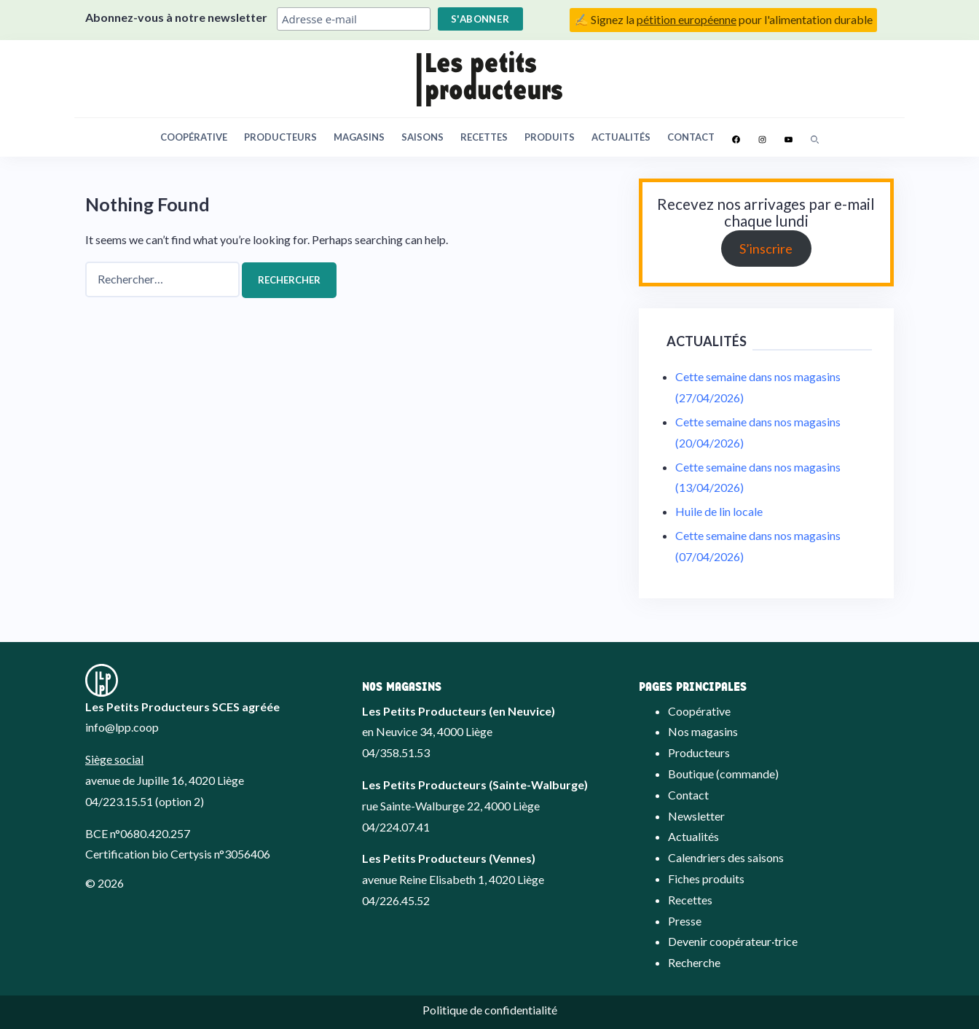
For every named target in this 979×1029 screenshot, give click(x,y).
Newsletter (696, 816)
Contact (691, 137)
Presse (684, 921)
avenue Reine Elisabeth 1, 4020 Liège (453, 879)
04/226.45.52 (396, 900)
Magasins (359, 137)
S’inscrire (766, 248)
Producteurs (280, 137)
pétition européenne (686, 19)
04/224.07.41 (396, 827)
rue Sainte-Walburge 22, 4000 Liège (451, 806)
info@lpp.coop (122, 727)
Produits (549, 137)
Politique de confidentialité (489, 1010)
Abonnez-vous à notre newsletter (176, 17)
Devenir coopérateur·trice (733, 941)
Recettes (484, 137)
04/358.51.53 (396, 752)
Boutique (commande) (723, 773)
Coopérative (193, 137)
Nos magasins (703, 731)
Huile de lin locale (719, 511)
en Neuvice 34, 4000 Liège (427, 731)
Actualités (620, 137)
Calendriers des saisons (726, 857)
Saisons (422, 137)
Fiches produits (706, 878)
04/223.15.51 (119, 801)
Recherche (694, 962)
